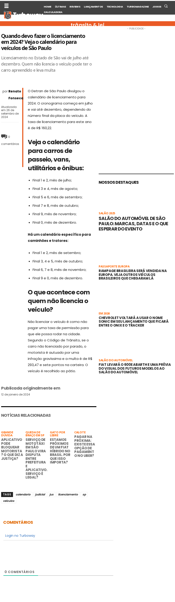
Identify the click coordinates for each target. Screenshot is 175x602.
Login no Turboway (19, 535)
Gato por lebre (57, 434)
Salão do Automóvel (116, 360)
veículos (8, 501)
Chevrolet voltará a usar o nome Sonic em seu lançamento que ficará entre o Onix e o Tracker (134, 321)
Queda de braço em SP (35, 434)
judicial (40, 494)
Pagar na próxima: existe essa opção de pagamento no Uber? (84, 446)
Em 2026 (104, 313)
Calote (79, 432)
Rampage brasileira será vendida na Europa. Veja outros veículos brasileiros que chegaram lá (133, 274)
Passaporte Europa (114, 266)
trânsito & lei (87, 25)
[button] (166, 6)
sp (84, 494)
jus (51, 494)
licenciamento (68, 494)
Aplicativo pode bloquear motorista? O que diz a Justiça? (12, 449)
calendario (23, 494)
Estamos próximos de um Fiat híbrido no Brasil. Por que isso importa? (60, 451)
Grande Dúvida (7, 434)
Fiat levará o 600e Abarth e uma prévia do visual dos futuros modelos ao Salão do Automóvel (135, 368)
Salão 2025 (107, 213)
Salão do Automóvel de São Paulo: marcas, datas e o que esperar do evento (133, 223)
